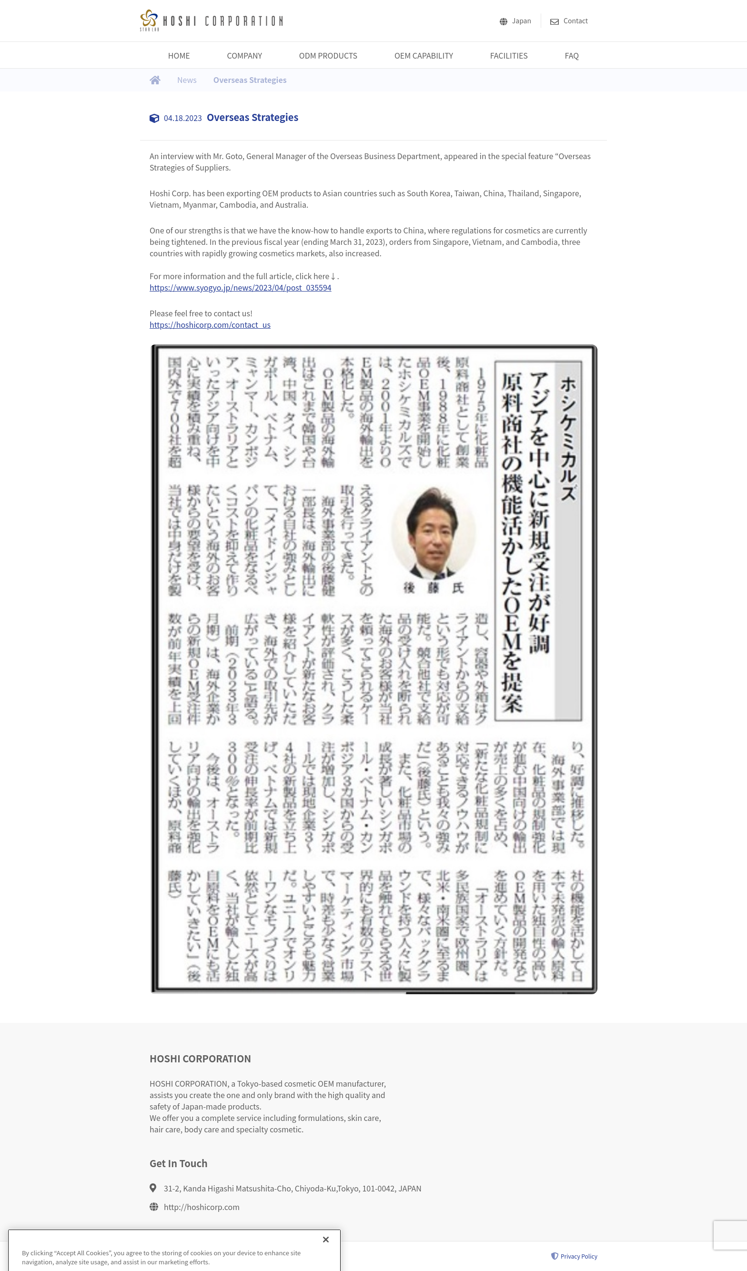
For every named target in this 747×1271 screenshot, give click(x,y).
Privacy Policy (574, 1256)
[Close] (325, 1244)
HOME (179, 55)
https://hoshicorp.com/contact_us (210, 324)
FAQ (572, 55)
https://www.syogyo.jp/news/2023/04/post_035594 (241, 287)
